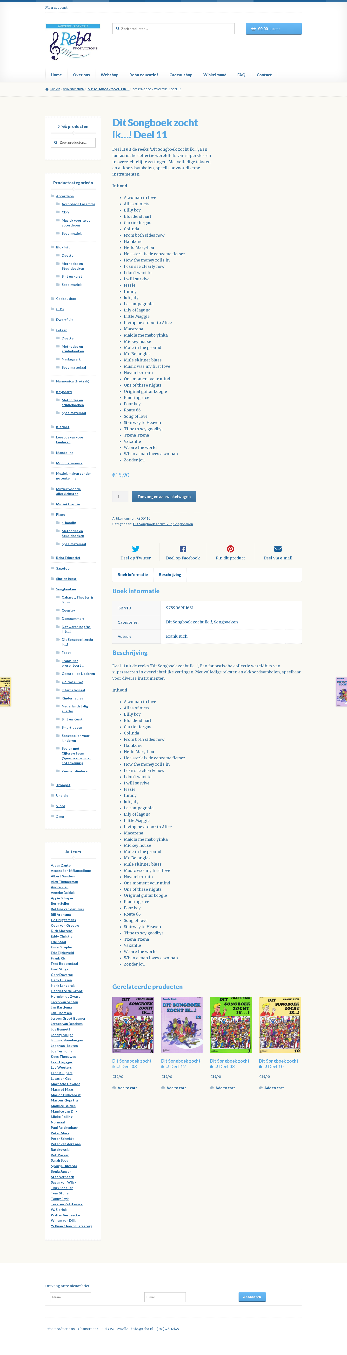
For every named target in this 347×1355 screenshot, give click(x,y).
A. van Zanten (62, 865)
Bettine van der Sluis (67, 909)
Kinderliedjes (72, 698)
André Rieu (59, 887)
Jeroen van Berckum (67, 1024)
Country (68, 610)
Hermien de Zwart (65, 996)
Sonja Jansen (61, 1171)
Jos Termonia (61, 1051)
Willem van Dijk (63, 1220)
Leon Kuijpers (62, 1073)
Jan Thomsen (61, 1013)
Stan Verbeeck (62, 1177)
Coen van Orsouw (65, 925)
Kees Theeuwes (63, 1056)
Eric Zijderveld (62, 953)
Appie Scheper (62, 898)
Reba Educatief (68, 558)
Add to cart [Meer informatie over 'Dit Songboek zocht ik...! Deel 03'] (225, 1092)
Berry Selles (60, 903)
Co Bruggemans (63, 920)
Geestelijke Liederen (78, 673)
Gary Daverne (62, 975)
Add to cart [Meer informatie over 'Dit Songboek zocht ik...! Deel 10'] (274, 1092)
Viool (60, 806)
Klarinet (62, 427)
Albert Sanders (63, 876)
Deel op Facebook (183, 562)
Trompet (63, 785)
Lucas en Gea (61, 1078)
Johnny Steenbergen (67, 1040)
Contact (264, 74)
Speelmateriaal (74, 367)
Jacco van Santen (64, 1002)
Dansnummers (73, 618)
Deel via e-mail (278, 562)
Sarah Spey (59, 1160)
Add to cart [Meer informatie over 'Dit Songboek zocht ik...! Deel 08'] (127, 1092)
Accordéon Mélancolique (71, 870)
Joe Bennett (60, 1029)
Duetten (68, 255)
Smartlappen (72, 727)
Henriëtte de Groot (67, 991)
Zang (60, 816)
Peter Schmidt (62, 1138)
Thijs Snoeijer (62, 1188)
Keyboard (64, 392)
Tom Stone (59, 1193)
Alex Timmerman (64, 882)
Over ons (81, 74)
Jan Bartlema (61, 1007)
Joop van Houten (64, 1046)
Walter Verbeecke (65, 1215)
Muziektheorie (68, 504)
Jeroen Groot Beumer (68, 1018)
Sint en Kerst (72, 719)
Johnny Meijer (62, 1035)
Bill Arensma (61, 914)
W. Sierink (59, 1209)
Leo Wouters (61, 1067)
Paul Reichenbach (65, 1127)
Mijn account (56, 7)
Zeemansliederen (75, 771)
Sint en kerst (72, 276)
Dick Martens (62, 931)
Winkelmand (215, 74)
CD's (65, 212)
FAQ (241, 74)
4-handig (69, 523)
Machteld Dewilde (65, 1084)
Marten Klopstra (64, 1100)
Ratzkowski (60, 1149)
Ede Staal (58, 942)
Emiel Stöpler (61, 947)
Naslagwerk (71, 359)
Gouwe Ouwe (72, 682)
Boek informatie (133, 579)
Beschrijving (170, 579)
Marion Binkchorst (66, 1095)
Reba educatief (143, 74)
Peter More (60, 1133)
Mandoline (64, 453)
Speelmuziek (72, 233)
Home (56, 74)
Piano (60, 514)
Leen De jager (62, 1062)
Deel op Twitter (135, 562)
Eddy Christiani (63, 936)
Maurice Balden (63, 1106)
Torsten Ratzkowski (67, 1204)
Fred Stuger (60, 969)
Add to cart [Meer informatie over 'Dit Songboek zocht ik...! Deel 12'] (176, 1092)
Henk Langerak (63, 985)
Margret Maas (62, 1089)
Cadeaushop (181, 74)
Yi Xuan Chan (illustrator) (71, 1226)
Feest (66, 652)
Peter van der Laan (66, 1144)
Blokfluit (63, 247)
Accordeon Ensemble (78, 204)
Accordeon (65, 196)
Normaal (58, 1122)
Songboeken (73, 89)
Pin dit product (230, 562)
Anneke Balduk (63, 892)
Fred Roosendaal (64, 963)
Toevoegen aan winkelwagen (164, 496)
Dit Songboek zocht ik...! (108, 89)
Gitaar (61, 330)
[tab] (132, 579)
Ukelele (62, 795)
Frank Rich (176, 640)
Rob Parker (60, 1155)
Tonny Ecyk (60, 1199)
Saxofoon (64, 568)
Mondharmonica (69, 463)
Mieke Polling (62, 1117)
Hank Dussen (61, 980)
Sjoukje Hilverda (64, 1166)
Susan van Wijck (63, 1182)
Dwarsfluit (64, 320)
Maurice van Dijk (64, 1111)
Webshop (110, 74)
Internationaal (73, 690)
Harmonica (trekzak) (72, 381)
